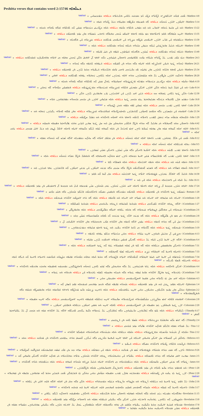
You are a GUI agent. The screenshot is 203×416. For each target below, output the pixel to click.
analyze (82, 15)
